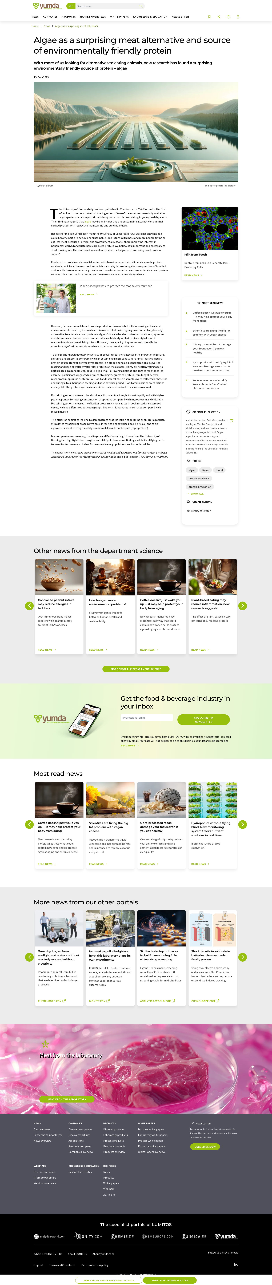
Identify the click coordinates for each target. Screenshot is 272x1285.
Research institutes (80, 1172)
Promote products (114, 1146)
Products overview (114, 1151)
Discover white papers (151, 1129)
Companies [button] (50, 16)
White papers (111, 1183)
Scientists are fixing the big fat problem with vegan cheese (211, 332)
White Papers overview (151, 1151)
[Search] (141, 6)
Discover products (114, 1129)
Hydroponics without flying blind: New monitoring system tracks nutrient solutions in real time (213, 366)
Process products (113, 1140)
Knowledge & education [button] (150, 16)
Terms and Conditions (62, 1265)
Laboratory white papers (152, 1135)
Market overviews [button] (93, 16)
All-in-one (109, 1194)
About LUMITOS (77, 1254)
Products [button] (69, 16)
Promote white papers (151, 1146)
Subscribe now (205, 1146)
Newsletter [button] (180, 16)
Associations (76, 1140)
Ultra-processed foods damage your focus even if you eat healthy (212, 348)
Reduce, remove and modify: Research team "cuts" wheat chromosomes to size (210, 384)
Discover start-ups (79, 1135)
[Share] (219, 17)
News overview (42, 1140)
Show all (195, 493)
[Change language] (228, 17)
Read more (131, 745)
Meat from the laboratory (67, 1099)
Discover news (42, 1129)
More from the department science (136, 669)
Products (108, 1177)
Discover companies (80, 1129)
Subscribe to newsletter (203, 719)
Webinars (108, 1189)
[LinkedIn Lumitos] (235, 1265)
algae (87, 221)
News (106, 1172)
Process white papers (150, 1140)
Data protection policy (94, 1265)
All (70, 6)
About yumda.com (103, 1254)
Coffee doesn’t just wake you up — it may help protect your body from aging (212, 317)
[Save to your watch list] (209, 17)
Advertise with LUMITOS (48, 1254)
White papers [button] (119, 16)
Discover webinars (44, 1172)
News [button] (35, 16)
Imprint (38, 1265)
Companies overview (81, 1151)
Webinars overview (45, 1183)
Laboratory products (115, 1135)
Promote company (80, 1146)
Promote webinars (45, 1177)
